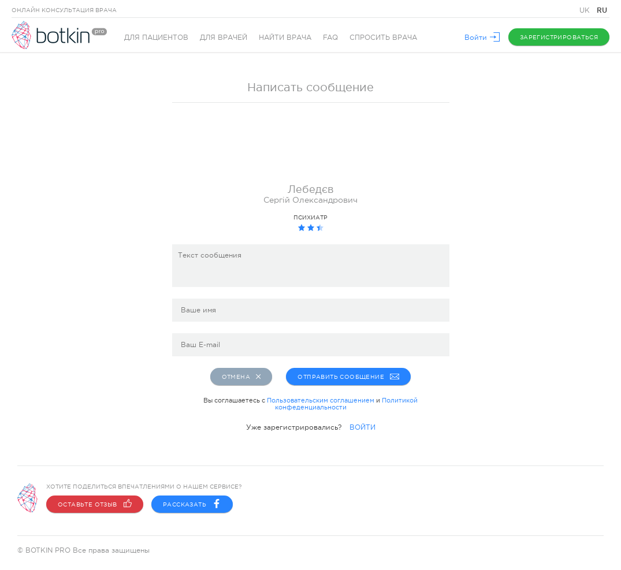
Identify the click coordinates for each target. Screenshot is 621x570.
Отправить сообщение (348, 376)
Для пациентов (156, 37)
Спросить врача (383, 37)
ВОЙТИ (362, 427)
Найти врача (285, 37)
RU (602, 10)
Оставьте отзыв (95, 504)
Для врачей (223, 37)
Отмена (241, 376)
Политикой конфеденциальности (346, 404)
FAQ (330, 37)
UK (585, 10)
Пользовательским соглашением (320, 400)
